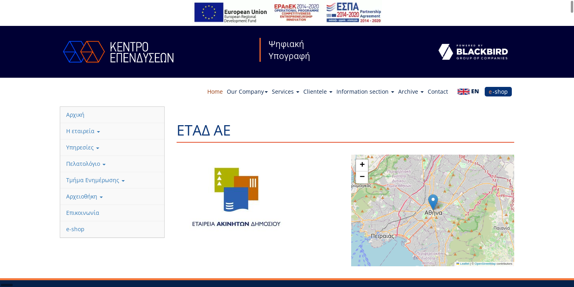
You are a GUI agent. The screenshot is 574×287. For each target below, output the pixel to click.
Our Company (247, 91)
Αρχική (75, 114)
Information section (365, 91)
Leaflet (462, 263)
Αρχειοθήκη (84, 196)
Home (215, 91)
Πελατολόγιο (86, 163)
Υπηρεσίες (82, 147)
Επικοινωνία (82, 212)
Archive (411, 91)
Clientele (317, 91)
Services (285, 91)
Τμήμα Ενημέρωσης (95, 180)
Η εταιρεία (83, 131)
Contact (438, 91)
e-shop (498, 91)
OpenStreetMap (485, 263)
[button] (433, 202)
